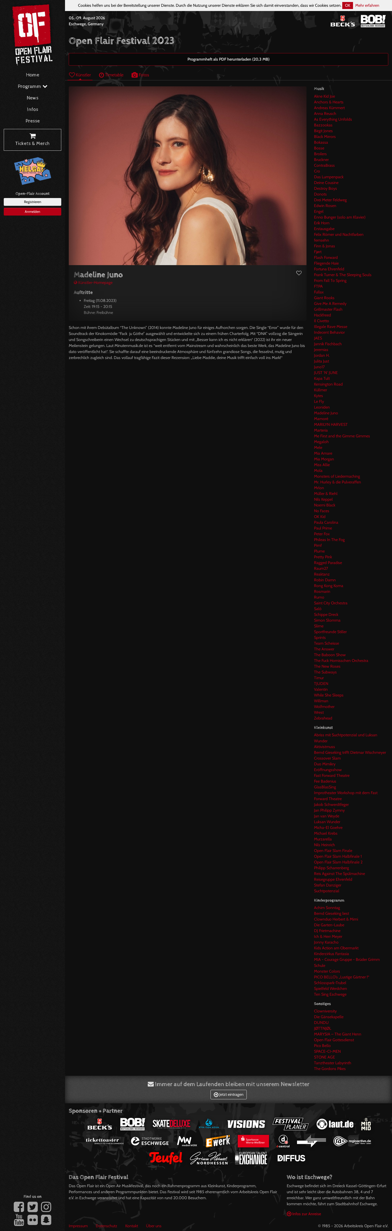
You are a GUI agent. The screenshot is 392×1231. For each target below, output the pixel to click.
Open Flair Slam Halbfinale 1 (338, 856)
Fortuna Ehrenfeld (329, 269)
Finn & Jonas (324, 246)
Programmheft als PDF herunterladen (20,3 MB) (229, 59)
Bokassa (321, 142)
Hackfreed (322, 315)
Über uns (154, 1225)
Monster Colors (327, 971)
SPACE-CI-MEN (327, 1051)
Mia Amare (323, 453)
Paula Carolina (326, 522)
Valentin (321, 689)
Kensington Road (328, 384)
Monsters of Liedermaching (337, 476)
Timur (319, 677)
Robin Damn (325, 580)
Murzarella (323, 839)
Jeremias (321, 349)
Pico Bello (322, 1045)
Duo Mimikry (325, 764)
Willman (321, 700)
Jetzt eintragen (229, 1094)
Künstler (80, 74)
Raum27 (321, 568)
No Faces (321, 510)
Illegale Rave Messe (330, 326)
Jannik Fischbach (328, 343)
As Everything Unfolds (333, 119)
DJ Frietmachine (327, 930)
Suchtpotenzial (326, 891)
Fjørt (318, 251)
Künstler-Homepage (93, 282)
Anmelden (32, 211)
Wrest (319, 712)
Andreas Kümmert (329, 107)
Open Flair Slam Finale (333, 850)
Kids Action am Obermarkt (336, 948)
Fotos (140, 74)
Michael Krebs (326, 833)
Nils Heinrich (324, 844)
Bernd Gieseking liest (331, 913)
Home (32, 75)
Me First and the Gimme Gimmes (342, 436)
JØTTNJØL (322, 1028)
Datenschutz (106, 1225)
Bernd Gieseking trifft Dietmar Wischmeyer (350, 752)
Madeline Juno (326, 413)
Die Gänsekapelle (329, 1016)
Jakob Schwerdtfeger (331, 804)
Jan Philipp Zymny (329, 810)
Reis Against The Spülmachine (339, 873)
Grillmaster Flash (328, 309)
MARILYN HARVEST (331, 424)
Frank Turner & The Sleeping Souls (343, 274)
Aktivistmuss (324, 746)
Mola (318, 470)
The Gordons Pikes (330, 1068)
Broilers (320, 153)
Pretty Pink (323, 557)
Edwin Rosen (325, 205)
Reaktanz (322, 574)
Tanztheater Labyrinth (332, 1063)
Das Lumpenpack (329, 176)
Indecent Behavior (329, 332)
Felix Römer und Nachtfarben (339, 234)
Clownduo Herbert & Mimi (336, 919)
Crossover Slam (327, 758)
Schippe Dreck (326, 614)
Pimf (318, 545)
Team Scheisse (326, 643)
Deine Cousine (326, 182)
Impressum (78, 1225)
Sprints (320, 637)
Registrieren (32, 202)
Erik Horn (322, 223)
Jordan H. (322, 355)
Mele (318, 447)
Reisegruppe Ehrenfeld (333, 879)
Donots (320, 194)
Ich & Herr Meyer (328, 936)
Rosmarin (322, 591)
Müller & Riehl (326, 493)
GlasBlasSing (325, 787)
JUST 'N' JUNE (326, 372)
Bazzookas (323, 125)
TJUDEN (321, 683)
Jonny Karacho (326, 942)
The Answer (324, 649)
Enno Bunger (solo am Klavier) (340, 217)
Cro (317, 171)
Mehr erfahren (367, 5)
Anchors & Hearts (329, 102)
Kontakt (131, 1225)
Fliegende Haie (326, 263)
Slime (319, 626)
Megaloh (321, 441)
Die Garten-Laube (329, 925)
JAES (318, 338)
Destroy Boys (325, 188)
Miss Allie (322, 464)
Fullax (319, 292)
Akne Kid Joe (324, 96)
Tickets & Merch (32, 139)
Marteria (321, 430)
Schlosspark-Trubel (330, 982)
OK (347, 5)
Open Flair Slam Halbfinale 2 (338, 862)
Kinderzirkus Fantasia (331, 953)
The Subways (325, 672)
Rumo (319, 597)
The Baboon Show (330, 654)
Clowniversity (325, 1011)
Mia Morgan (324, 459)
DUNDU (321, 1022)
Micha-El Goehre (328, 827)
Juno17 (319, 367)
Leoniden (322, 407)
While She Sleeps (329, 695)
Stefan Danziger (327, 885)
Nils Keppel (323, 499)
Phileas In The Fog (329, 539)
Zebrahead (323, 718)
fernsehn (321, 240)
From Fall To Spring (330, 280)
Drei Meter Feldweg (330, 200)
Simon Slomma (327, 620)
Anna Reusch (325, 113)
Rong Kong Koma (328, 585)
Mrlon (319, 487)
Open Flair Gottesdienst (334, 1039)
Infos (32, 109)
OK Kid (320, 516)
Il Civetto (321, 320)
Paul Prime (323, 528)
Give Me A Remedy (330, 303)
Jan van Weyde (326, 816)
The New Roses (327, 666)
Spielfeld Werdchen (330, 988)
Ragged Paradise (328, 562)
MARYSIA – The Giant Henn (337, 1034)
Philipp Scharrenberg (331, 867)
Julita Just (321, 361)
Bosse (319, 148)
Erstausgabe (324, 228)
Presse (33, 121)
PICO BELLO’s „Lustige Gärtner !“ (341, 977)
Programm (33, 86)
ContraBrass (324, 165)
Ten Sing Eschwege (330, 994)
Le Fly (319, 401)
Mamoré (321, 418)
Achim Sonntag (327, 907)
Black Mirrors (325, 136)
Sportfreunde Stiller (330, 631)
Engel (319, 211)
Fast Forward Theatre (332, 775)
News (32, 98)
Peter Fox (322, 534)
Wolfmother (324, 706)
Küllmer (320, 390)
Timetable (111, 74)
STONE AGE (324, 1057)
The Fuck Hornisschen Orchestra (341, 660)
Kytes (318, 395)
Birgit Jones (323, 130)
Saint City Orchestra (331, 603)
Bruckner (321, 159)
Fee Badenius (325, 781)
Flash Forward (326, 257)
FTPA (318, 286)
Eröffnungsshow (328, 769)
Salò (318, 608)
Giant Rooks (324, 297)
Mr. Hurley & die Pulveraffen (337, 482)
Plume (319, 551)
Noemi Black (324, 505)
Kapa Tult (322, 378)
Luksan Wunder (327, 821)
